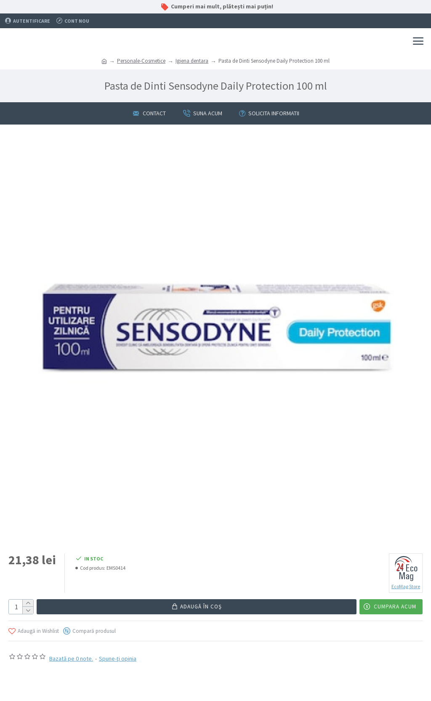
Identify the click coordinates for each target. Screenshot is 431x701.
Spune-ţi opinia (117, 658)
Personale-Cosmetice (141, 60)
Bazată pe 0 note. (71, 658)
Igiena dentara (192, 60)
